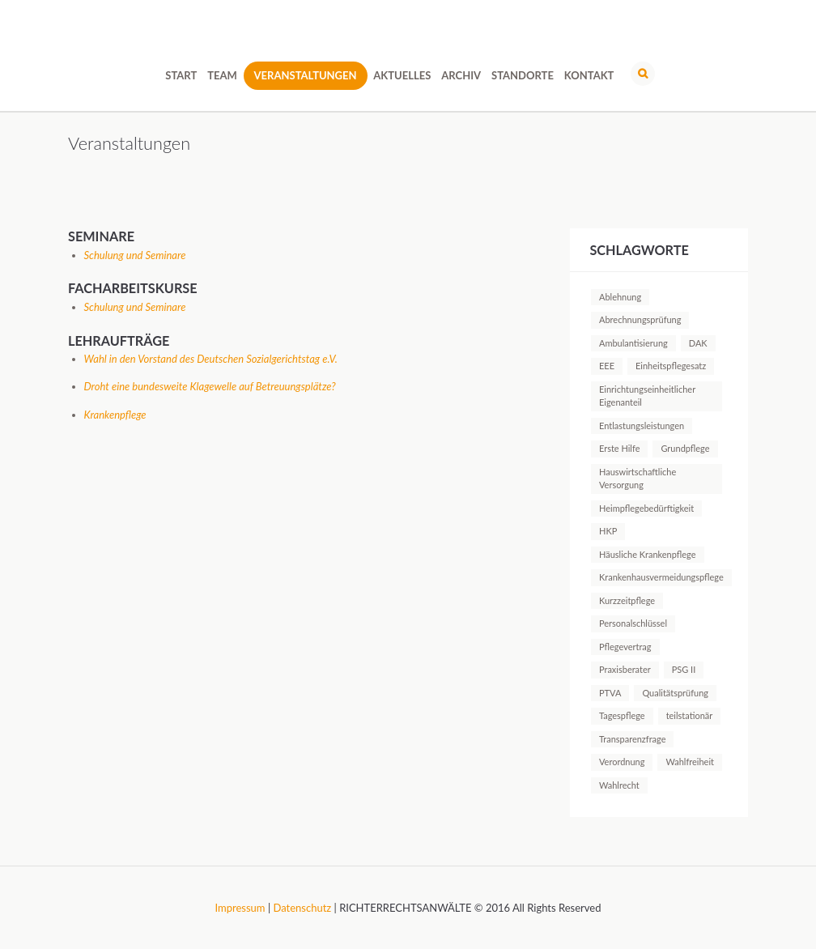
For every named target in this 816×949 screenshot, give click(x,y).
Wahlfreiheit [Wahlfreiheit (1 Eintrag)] (689, 761)
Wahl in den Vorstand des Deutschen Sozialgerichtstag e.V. (211, 358)
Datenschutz (303, 907)
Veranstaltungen (305, 75)
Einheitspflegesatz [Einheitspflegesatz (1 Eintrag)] (670, 365)
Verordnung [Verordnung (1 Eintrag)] (621, 761)
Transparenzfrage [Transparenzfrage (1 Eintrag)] (632, 739)
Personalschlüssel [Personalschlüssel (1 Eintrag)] (633, 623)
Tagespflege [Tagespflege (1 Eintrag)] (622, 715)
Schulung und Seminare (135, 255)
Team (222, 75)
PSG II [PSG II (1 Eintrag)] (684, 669)
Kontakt (589, 75)
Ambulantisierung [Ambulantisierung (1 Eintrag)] (633, 343)
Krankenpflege (115, 414)
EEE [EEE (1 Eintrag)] (606, 365)
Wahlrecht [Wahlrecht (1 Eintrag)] (619, 785)
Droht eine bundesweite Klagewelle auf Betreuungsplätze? (210, 386)
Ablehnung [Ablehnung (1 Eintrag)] (620, 297)
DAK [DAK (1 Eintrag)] (698, 343)
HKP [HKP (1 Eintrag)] (608, 531)
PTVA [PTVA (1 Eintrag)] (610, 692)
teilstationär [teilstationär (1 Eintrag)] (689, 715)
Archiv (461, 75)
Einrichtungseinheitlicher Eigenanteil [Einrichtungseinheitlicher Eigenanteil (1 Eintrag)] (647, 395)
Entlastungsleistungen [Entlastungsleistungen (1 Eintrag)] (641, 425)
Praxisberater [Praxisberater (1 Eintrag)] (625, 669)
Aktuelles (402, 75)
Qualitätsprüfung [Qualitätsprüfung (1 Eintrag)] (675, 692)
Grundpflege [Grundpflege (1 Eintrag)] (685, 448)
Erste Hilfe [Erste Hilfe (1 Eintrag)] (619, 448)
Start (181, 75)
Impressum (240, 907)
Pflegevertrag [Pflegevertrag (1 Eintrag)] (625, 646)
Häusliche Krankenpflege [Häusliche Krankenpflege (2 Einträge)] (647, 554)
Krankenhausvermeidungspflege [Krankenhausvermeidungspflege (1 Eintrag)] (661, 577)
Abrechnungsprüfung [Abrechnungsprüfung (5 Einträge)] (640, 319)
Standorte (522, 75)
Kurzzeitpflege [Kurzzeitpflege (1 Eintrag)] (627, 600)
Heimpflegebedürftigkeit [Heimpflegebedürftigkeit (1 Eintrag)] (646, 508)
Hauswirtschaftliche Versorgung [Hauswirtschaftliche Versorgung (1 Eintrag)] (637, 478)
